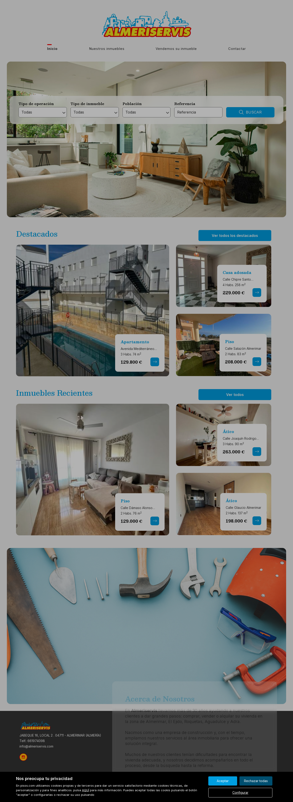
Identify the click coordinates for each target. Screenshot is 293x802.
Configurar (240, 792)
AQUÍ (85, 790)
